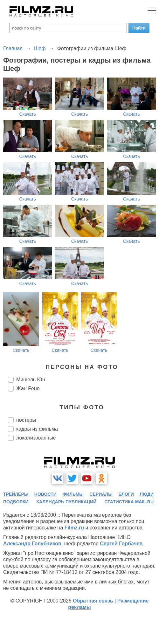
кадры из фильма (37, 429)
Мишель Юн (30, 379)
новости (45, 494)
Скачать (27, 114)
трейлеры (16, 494)
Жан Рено (28, 388)
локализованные (36, 437)
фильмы (73, 494)
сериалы (101, 494)
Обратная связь (93, 600)
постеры (26, 420)
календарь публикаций (67, 501)
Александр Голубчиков (32, 543)
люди (147, 494)
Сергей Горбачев (121, 543)
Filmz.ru (74, 527)
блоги (126, 494)
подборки (16, 501)
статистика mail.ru (129, 501)
